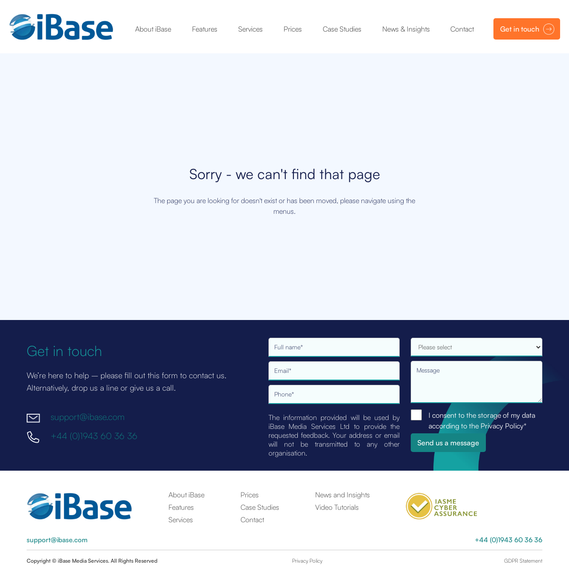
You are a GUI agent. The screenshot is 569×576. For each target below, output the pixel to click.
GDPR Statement (523, 560)
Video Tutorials (337, 507)
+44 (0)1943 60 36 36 (94, 435)
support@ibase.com (87, 416)
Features (204, 28)
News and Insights (342, 494)
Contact (462, 28)
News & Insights (406, 28)
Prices (293, 28)
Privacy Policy (307, 560)
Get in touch (519, 28)
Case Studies (342, 28)
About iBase (153, 28)
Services (250, 28)
